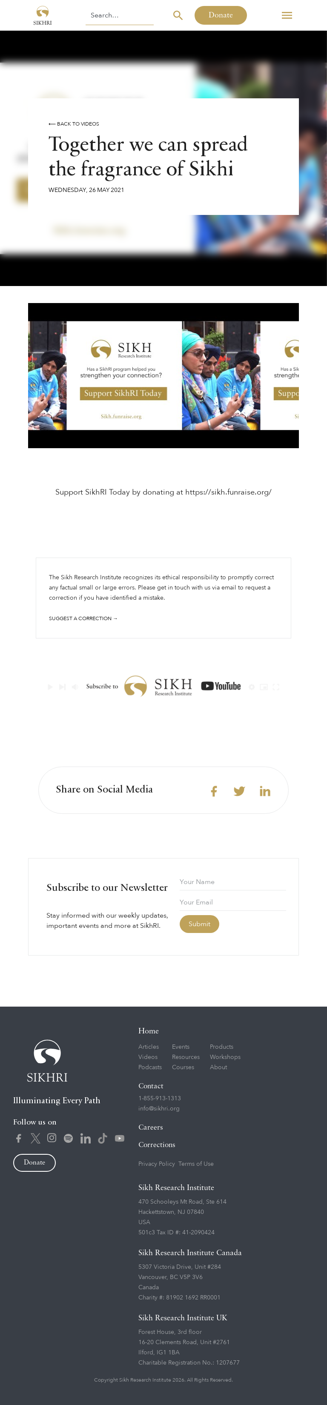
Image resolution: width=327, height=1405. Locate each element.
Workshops (225, 1057)
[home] (42, 15)
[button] (287, 15)
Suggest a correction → (83, 618)
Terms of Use (196, 1164)
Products (221, 1047)
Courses (183, 1067)
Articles (148, 1047)
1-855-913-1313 (159, 1098)
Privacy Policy (156, 1164)
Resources (186, 1057)
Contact (151, 1086)
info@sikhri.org (159, 1109)
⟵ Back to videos (74, 123)
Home (148, 1031)
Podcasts (150, 1067)
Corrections (156, 1145)
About (218, 1067)
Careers (150, 1127)
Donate (221, 15)
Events (180, 1047)
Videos (148, 1057)
